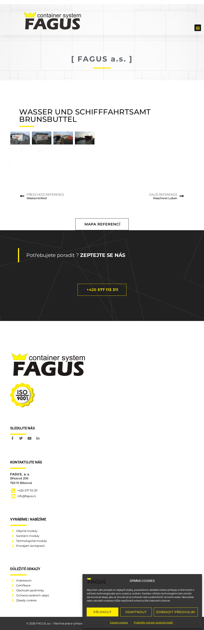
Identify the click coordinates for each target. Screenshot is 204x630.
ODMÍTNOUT (136, 612)
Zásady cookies (119, 622)
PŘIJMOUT (102, 612)
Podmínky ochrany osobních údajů (153, 622)
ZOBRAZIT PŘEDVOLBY (176, 612)
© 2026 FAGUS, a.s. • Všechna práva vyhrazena (56, 623)
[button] (197, 14)
